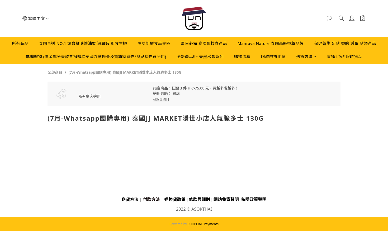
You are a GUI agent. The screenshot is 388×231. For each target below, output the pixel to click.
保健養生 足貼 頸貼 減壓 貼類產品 (345, 43)
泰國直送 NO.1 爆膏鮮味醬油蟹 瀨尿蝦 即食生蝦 (83, 43)
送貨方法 (306, 56)
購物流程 (242, 56)
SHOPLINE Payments (203, 224)
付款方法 (151, 199)
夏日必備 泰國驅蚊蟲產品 (204, 43)
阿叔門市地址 (273, 56)
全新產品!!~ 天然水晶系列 (200, 56)
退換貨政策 (175, 199)
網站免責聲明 (226, 199)
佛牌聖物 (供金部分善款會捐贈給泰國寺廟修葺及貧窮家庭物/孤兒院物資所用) (96, 56)
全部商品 (55, 72)
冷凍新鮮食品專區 (154, 43)
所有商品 (20, 43)
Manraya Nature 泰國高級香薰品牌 (271, 43)
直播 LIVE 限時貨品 (344, 56)
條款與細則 (199, 199)
